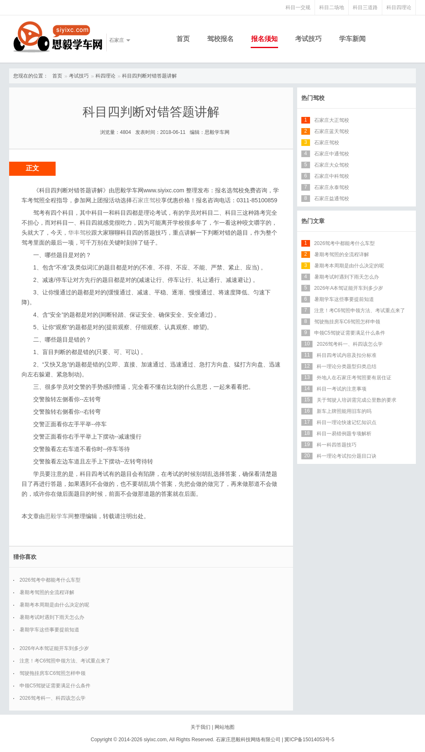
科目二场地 (331, 7)
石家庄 (116, 40)
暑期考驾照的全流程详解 (47, 592)
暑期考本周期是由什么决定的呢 (54, 605)
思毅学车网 (59, 516)
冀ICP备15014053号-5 (309, 739)
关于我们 (200, 727)
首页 (183, 38)
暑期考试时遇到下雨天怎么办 (52, 617)
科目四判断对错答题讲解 (149, 76)
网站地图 (224, 727)
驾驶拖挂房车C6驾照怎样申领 (52, 673)
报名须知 (264, 38)
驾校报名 (220, 38)
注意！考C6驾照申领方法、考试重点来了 (65, 661)
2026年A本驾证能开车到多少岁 (54, 648)
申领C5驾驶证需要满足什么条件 (55, 686)
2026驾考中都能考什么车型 (50, 580)
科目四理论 (398, 7)
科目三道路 (365, 7)
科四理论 (105, 76)
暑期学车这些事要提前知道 (49, 630)
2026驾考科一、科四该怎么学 (52, 698)
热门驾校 (313, 98)
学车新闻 (352, 38)
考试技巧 (308, 38)
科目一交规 (298, 7)
